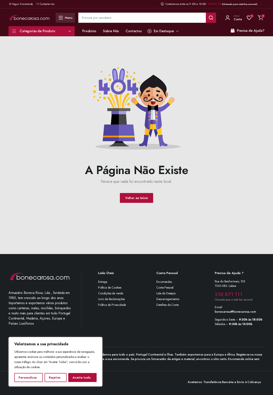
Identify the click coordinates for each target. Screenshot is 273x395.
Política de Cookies (109, 287)
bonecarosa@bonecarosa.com (235, 311)
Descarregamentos (167, 299)
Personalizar (28, 377)
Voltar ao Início (136, 198)
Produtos (89, 31)
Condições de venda (110, 293)
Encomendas (164, 282)
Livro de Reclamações (111, 299)
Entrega (102, 282)
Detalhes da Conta (167, 305)
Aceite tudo (81, 377)
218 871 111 (214, 4)
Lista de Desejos (165, 293)
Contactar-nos (45, 4)
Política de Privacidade (112, 305)
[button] (260, 18)
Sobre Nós (111, 31)
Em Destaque (160, 31)
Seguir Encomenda (22, 4)
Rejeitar (55, 377)
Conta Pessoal (164, 287)
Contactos (134, 31)
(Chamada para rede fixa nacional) (239, 4)
